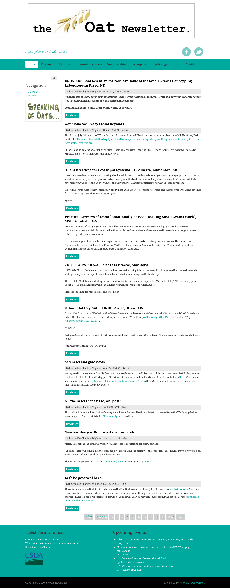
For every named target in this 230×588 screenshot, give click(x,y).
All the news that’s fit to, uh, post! (93, 401)
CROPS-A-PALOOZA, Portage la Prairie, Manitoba (106, 265)
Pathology (160, 64)
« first (89, 516)
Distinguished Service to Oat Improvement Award (117, 381)
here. (147, 462)
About (189, 64)
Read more (72, 115)
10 (133, 516)
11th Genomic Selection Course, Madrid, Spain (142, 558)
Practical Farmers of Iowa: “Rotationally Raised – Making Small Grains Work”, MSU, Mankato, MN (130, 219)
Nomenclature (117, 64)
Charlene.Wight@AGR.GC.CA (81, 321)
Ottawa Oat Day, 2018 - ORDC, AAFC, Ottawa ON (104, 308)
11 (139, 516)
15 (163, 516)
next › (171, 516)
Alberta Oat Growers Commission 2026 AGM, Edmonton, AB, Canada (155, 539)
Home (31, 64)
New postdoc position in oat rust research (99, 432)
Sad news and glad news (85, 362)
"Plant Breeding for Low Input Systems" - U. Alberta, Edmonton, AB (121, 170)
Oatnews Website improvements (43, 539)
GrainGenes (43, 547)
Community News (89, 64)
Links (176, 64)
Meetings (65, 64)
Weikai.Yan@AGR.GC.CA (157, 317)
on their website (179, 489)
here (182, 377)
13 (151, 516)
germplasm (140, 64)
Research (47, 64)
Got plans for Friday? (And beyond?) (95, 124)
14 (156, 516)
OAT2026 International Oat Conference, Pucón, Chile (146, 566)
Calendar (33, 92)
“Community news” (114, 416)
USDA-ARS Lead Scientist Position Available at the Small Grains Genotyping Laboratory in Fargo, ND (128, 83)
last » (180, 516)
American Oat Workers (192, 582)
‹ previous (101, 516)
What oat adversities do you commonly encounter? (53, 543)
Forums (32, 96)
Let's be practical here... (85, 478)
